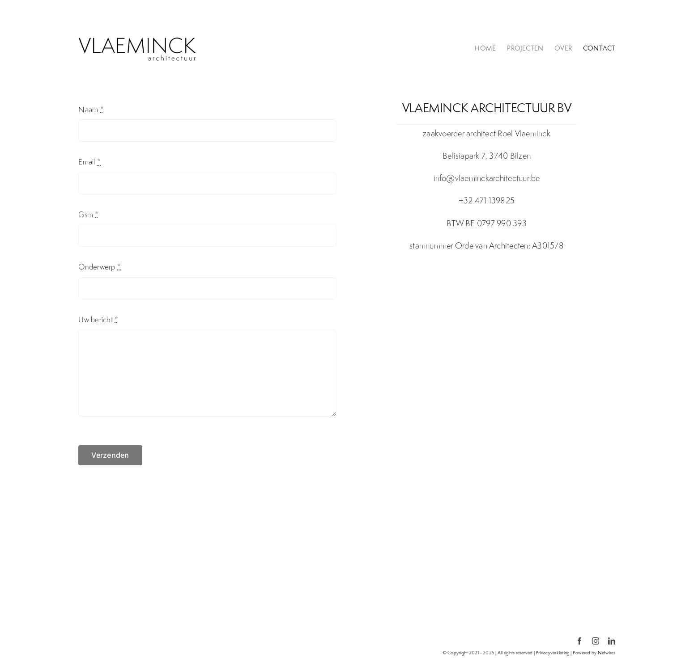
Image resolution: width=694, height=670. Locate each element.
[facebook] (579, 641)
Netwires (607, 652)
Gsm (88, 214)
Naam (90, 109)
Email (89, 162)
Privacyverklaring (553, 652)
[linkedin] (611, 641)
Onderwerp (99, 267)
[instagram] (595, 641)
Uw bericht (98, 319)
